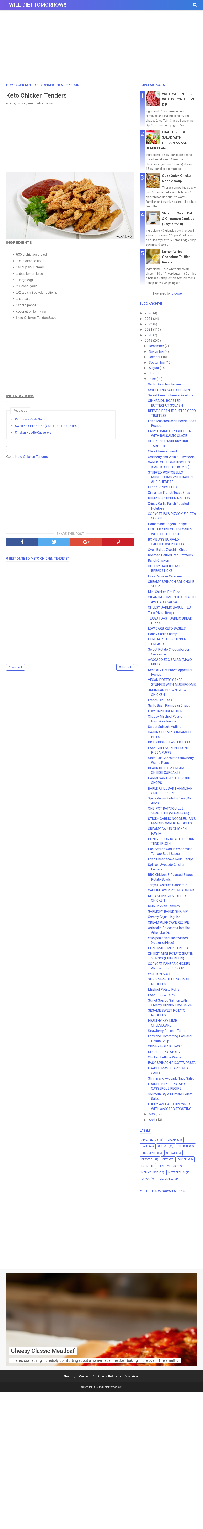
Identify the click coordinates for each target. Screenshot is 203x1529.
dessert (146, 1159)
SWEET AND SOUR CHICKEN (169, 390)
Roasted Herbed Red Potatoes (170, 555)
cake (144, 1146)
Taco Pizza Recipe (161, 613)
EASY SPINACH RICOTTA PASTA (172, 1063)
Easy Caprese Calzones (165, 576)
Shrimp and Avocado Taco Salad (171, 1078)
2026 (149, 313)
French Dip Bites (160, 700)
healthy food (167, 1166)
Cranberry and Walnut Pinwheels (171, 457)
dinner (182, 1159)
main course (149, 1172)
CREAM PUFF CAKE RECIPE (168, 922)
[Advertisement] (101, 47)
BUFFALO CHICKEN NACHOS (169, 498)
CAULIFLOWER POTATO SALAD (171, 890)
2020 (149, 335)
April (152, 1120)
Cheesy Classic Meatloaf (43, 1350)
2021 (149, 329)
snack (145, 1178)
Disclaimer (132, 1376)
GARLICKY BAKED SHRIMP (168, 911)
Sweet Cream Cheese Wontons (170, 395)
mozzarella (176, 1172)
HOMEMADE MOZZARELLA (168, 948)
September (157, 362)
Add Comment (45, 103)
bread (172, 1139)
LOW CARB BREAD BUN (165, 711)
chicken (183, 1146)
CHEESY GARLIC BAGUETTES (169, 607)
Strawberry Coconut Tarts (166, 1031)
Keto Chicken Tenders (31, 456)
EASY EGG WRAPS (161, 995)
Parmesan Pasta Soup (30, 419)
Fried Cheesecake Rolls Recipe (171, 859)
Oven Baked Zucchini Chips (167, 550)
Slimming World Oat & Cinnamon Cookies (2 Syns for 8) (178, 218)
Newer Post (15, 667)
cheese (162, 1146)
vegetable (166, 1178)
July (152, 373)
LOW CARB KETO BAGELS (167, 629)
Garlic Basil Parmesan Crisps (169, 706)
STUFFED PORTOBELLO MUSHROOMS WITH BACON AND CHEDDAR (170, 477)
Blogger (177, 293)
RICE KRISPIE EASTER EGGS (169, 742)
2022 (149, 324)
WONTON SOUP (159, 974)
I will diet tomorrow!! (36, 5)
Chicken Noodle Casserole (33, 432)
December (157, 346)
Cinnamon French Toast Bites (169, 493)
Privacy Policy (107, 1376)
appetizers (148, 1139)
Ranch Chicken (158, 560)
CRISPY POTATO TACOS (165, 1046)
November (157, 351)
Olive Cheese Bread (162, 451)
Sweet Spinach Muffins (164, 727)
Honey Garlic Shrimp (162, 634)
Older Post (125, 667)
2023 (149, 319)
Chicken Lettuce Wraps (164, 1057)
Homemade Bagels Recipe (167, 524)
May (152, 1114)
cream (170, 1152)
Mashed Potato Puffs (164, 989)
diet (165, 1159)
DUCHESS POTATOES (164, 1052)
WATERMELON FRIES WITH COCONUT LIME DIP (178, 99)
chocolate (148, 1152)
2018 (149, 340)
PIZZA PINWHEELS (162, 487)
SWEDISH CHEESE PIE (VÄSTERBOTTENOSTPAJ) (47, 426)
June (153, 379)
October (155, 357)
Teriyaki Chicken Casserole (167, 885)
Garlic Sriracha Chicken (164, 384)
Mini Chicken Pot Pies (164, 592)
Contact (84, 1376)
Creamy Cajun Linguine (164, 917)
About (67, 1376)
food (144, 1166)
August (154, 368)
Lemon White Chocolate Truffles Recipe (176, 257)
